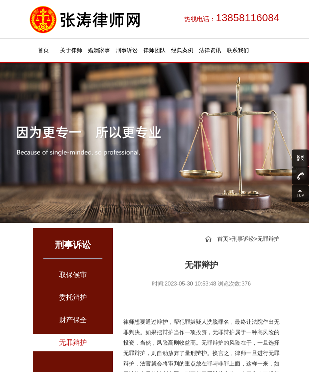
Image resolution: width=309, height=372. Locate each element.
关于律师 (71, 50)
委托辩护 (73, 301)
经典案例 (182, 50)
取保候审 (73, 278)
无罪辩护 (73, 346)
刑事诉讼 (127, 50)
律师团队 (154, 50)
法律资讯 (210, 50)
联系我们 (238, 50)
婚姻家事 (99, 50)
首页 (43, 50)
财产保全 (73, 323)
